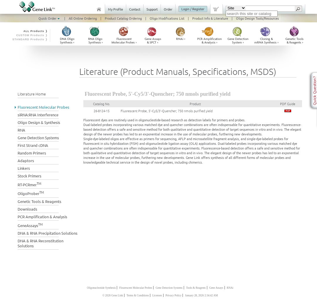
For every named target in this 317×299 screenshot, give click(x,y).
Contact (134, 9)
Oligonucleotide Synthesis (101, 287)
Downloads (27, 208)
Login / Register (192, 8)
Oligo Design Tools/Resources (257, 18)
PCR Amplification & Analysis (42, 216)
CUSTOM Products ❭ (32, 35)
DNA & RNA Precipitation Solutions (47, 233)
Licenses (157, 295)
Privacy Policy (174, 295)
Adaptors (26, 160)
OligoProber (31, 193)
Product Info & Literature (210, 18)
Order (168, 9)
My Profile (115, 9)
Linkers (24, 168)
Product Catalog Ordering (123, 18)
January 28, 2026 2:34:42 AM (201, 295)
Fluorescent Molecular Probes (43, 107)
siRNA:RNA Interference (38, 114)
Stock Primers (29, 175)
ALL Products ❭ (35, 31)
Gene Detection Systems (38, 137)
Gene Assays (216, 287)
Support (152, 9)
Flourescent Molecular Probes (135, 287)
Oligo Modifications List (167, 18)
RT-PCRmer (29, 184)
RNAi (230, 287)
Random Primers (32, 152)
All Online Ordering (83, 18)
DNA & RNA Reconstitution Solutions (40, 243)
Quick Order (49, 18)
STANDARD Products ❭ (30, 39)
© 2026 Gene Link (112, 295)
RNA (21, 129)
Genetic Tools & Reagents (39, 201)
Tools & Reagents (196, 287)
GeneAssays (30, 225)
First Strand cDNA (33, 145)
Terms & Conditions (138, 295)
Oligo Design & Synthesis (39, 122)
